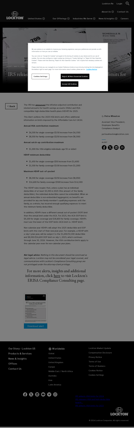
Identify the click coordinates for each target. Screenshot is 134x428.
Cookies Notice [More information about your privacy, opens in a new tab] (91, 69)
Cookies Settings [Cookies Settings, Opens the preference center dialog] (40, 76)
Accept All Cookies (69, 84)
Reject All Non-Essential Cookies (75, 76)
